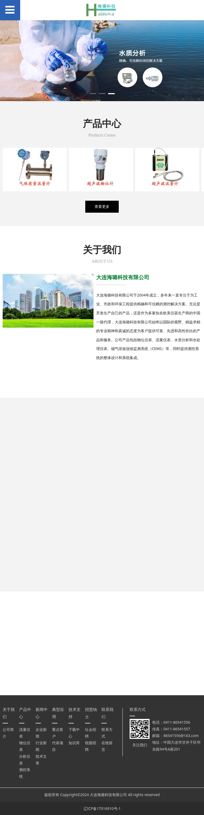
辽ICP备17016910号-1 (102, 808)
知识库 (74, 742)
